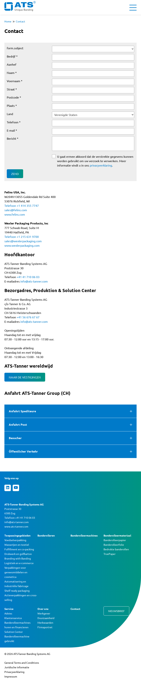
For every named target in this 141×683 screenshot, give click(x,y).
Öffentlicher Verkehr (23, 451)
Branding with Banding (17, 558)
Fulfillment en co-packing (19, 549)
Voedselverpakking (15, 540)
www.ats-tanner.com (16, 526)
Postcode (13, 97)
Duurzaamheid (45, 618)
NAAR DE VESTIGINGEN (25, 377)
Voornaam (13, 81)
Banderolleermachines (84, 535)
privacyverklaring (101, 165)
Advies (8, 613)
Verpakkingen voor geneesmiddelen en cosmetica (15, 572)
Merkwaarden (45, 622)
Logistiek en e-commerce (19, 563)
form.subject (15, 48)
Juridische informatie (16, 667)
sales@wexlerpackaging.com (23, 241)
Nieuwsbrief (116, 611)
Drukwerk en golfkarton (18, 553)
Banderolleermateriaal (117, 535)
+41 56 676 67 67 (28, 317)
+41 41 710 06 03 (28, 277)
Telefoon (12, 122)
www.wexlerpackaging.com (22, 245)
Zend (15, 174)
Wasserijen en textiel (16, 544)
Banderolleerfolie (114, 544)
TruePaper (109, 553)
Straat (11, 89)
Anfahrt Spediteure (22, 411)
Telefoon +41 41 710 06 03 (19, 517)
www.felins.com (14, 214)
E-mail (11, 130)
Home (7, 21)
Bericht (11, 138)
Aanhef (11, 64)
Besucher (15, 438)
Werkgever (43, 613)
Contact (20, 21)
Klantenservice (13, 618)
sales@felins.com (15, 210)
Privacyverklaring (14, 671)
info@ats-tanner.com (34, 281)
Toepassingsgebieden (17, 535)
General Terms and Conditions (21, 662)
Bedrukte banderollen (116, 549)
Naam (11, 72)
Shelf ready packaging (17, 590)
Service (8, 608)
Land (10, 114)
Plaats (11, 105)
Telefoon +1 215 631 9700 (21, 236)
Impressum (10, 676)
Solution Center (13, 631)
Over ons (42, 608)
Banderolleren (46, 535)
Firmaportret (45, 627)
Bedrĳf (11, 56)
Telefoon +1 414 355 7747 (21, 205)
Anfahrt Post (18, 424)
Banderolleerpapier (115, 540)
